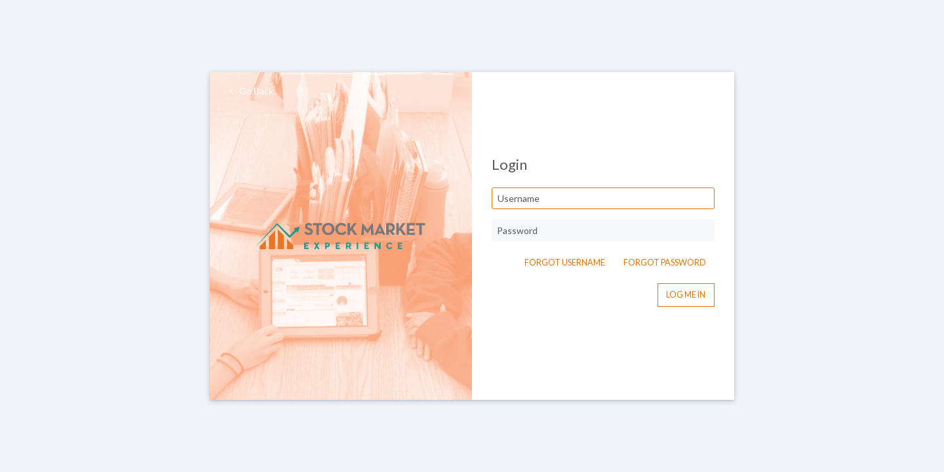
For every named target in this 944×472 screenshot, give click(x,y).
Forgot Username (564, 262)
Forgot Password (664, 262)
